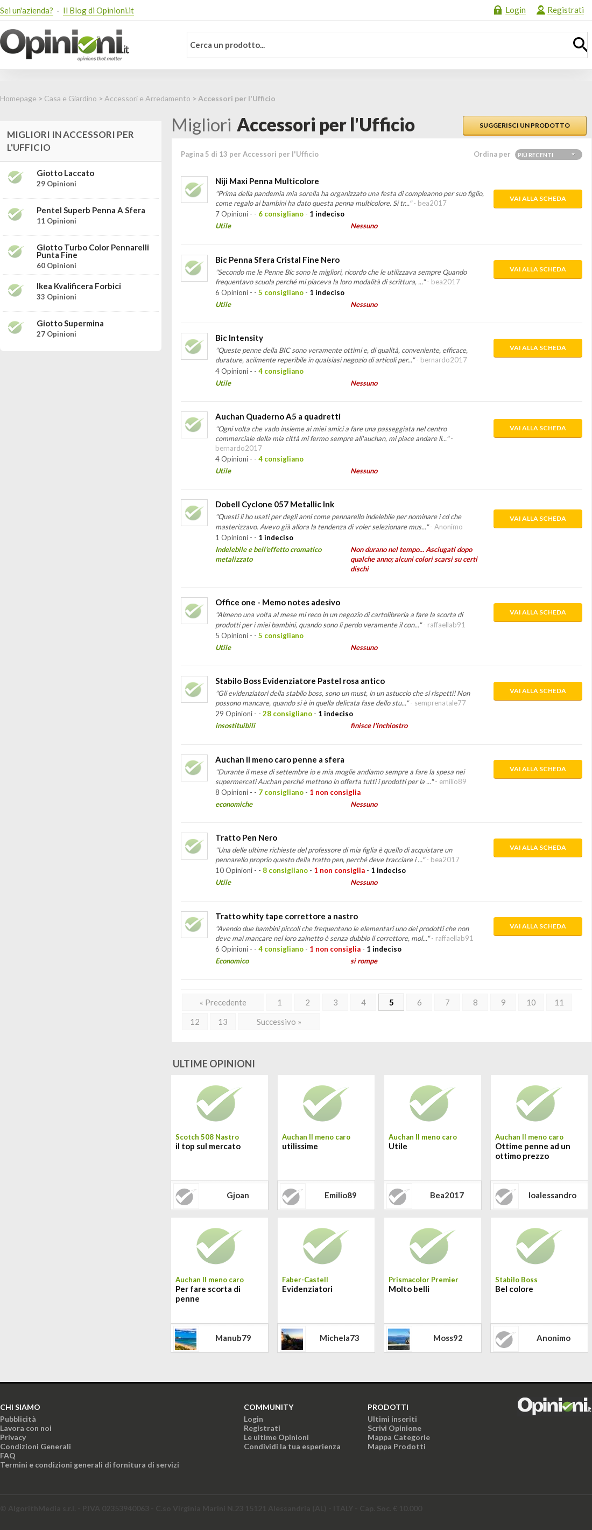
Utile (398, 1146)
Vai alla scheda (538, 198)
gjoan (238, 1195)
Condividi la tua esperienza (292, 1446)
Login (515, 10)
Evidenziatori (307, 1289)
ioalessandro (552, 1195)
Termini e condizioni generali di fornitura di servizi (89, 1464)
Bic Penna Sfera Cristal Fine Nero (277, 259)
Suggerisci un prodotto (525, 125)
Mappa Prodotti (397, 1446)
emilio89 (341, 1195)
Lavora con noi (26, 1428)
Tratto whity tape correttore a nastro (286, 916)
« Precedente (223, 1002)
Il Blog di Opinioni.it (98, 10)
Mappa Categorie (399, 1437)
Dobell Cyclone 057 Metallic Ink (274, 504)
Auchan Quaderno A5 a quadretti (278, 416)
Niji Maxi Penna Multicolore (267, 181)
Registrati (565, 10)
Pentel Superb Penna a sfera (91, 210)
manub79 (233, 1338)
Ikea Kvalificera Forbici (79, 286)
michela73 (340, 1338)
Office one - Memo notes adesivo (277, 602)
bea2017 (447, 1195)
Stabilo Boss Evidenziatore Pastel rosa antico (300, 681)
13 (223, 1021)
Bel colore (514, 1289)
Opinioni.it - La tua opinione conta (83, 45)
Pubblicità (18, 1418)
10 (531, 1002)
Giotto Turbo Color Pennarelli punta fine (93, 251)
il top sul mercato (208, 1146)
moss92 (448, 1338)
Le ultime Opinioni (276, 1437)
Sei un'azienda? (26, 10)
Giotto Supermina (70, 323)
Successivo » (279, 1021)
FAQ (8, 1455)
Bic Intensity (239, 338)
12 (195, 1021)
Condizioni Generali (35, 1446)
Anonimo (553, 1338)
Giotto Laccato (65, 173)
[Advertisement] (80, 427)
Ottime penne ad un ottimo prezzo (532, 1151)
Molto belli (409, 1289)
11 (559, 1002)
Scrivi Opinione (394, 1428)
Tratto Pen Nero (246, 837)
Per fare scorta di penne (208, 1293)
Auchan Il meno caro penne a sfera (279, 759)
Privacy (13, 1437)
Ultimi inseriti (392, 1418)
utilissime (300, 1146)
